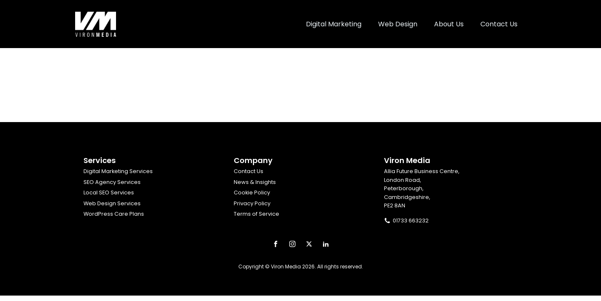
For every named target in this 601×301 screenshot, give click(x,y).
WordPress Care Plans (113, 213)
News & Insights (255, 182)
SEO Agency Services (112, 182)
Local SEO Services (108, 192)
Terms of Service (256, 213)
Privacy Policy (252, 203)
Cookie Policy (252, 192)
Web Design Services (112, 203)
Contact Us (248, 171)
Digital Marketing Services (118, 171)
